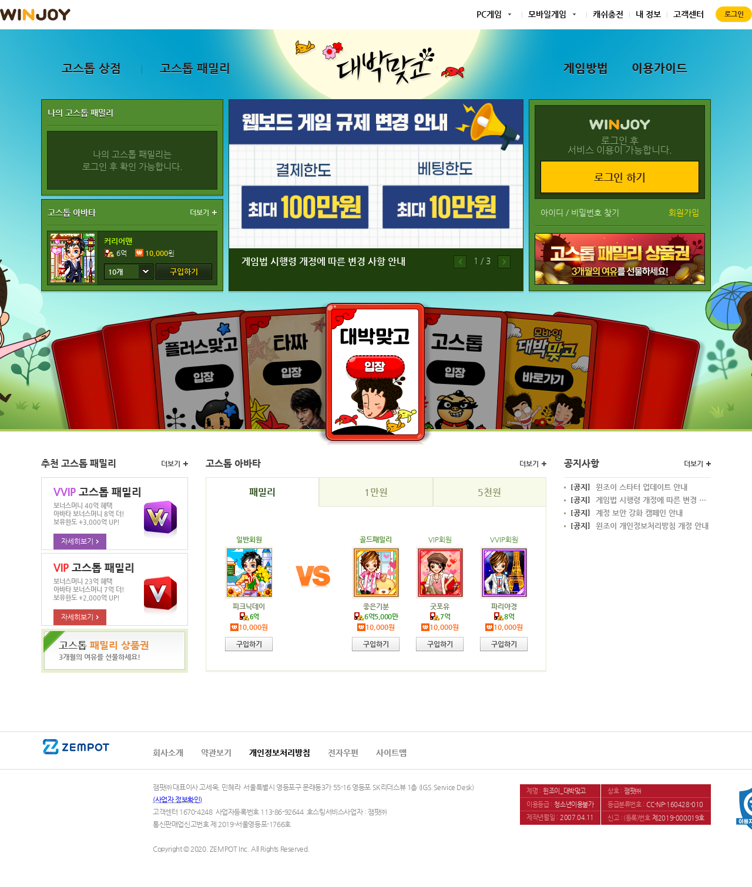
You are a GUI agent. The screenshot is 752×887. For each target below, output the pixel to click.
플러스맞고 (206, 367)
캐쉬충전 (608, 14)
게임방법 (585, 68)
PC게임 (489, 14)
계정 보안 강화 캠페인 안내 (626, 513)
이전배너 (460, 261)
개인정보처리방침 (279, 752)
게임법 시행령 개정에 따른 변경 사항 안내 (323, 261)
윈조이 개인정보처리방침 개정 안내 (639, 526)
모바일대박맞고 (544, 367)
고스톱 (457, 365)
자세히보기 (80, 541)
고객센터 (688, 14)
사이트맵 (391, 752)
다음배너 (504, 261)
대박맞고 (375, 371)
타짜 (293, 365)
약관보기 (216, 752)
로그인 (734, 14)
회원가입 (684, 212)
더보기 (199, 212)
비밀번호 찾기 (595, 212)
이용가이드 (659, 68)
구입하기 (184, 271)
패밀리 (262, 492)
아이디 (551, 212)
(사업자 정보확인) (177, 799)
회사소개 (168, 752)
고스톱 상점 (91, 68)
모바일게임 (547, 14)
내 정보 (648, 14)
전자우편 (343, 752)
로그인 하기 (620, 177)
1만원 (376, 492)
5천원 (489, 492)
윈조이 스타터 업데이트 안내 (628, 487)
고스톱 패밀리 (195, 68)
